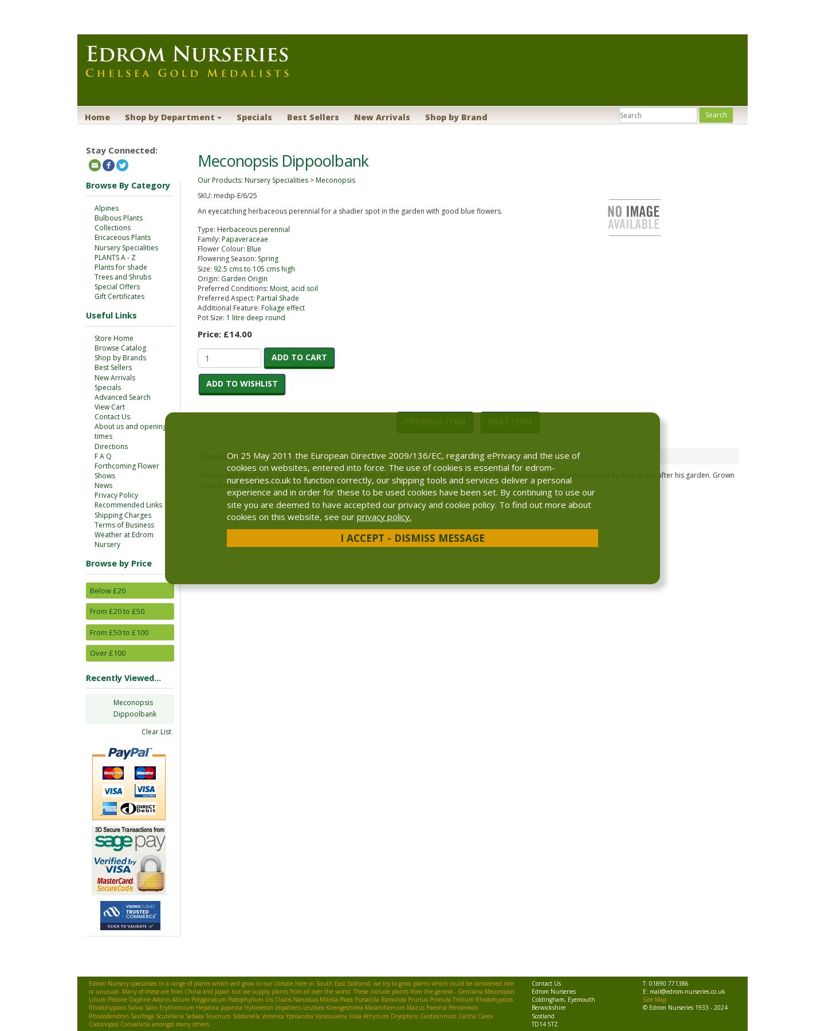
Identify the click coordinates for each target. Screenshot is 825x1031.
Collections (113, 228)
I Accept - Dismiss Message (412, 538)
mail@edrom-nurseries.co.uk (687, 991)
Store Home (114, 338)
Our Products (219, 180)
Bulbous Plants (119, 218)
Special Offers (117, 287)
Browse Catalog (120, 348)
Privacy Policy (116, 495)
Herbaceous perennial (253, 229)
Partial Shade (278, 298)
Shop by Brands (120, 358)
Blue (254, 249)
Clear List (156, 732)
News (103, 485)
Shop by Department (173, 117)
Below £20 (107, 590)
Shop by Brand (456, 117)
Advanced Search (123, 397)
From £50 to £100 (119, 632)
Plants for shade (121, 267)
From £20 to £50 (117, 611)
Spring (268, 258)
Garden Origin (244, 279)
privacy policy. (384, 516)
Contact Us (112, 417)
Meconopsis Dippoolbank (134, 708)
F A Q (103, 456)
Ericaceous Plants (123, 237)
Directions (111, 446)
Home (97, 117)
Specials (254, 117)
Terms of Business (124, 525)
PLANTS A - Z (115, 257)
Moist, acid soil (294, 288)
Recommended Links (128, 505)
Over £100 (107, 653)
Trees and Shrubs (123, 277)
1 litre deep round (255, 317)
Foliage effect (283, 308)
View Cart (110, 407)
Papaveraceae (245, 239)
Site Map (654, 999)
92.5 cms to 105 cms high (254, 269)
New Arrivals (382, 117)
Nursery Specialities (126, 248)
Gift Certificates (119, 296)
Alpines (107, 208)
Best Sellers (313, 117)
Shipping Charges (123, 515)
